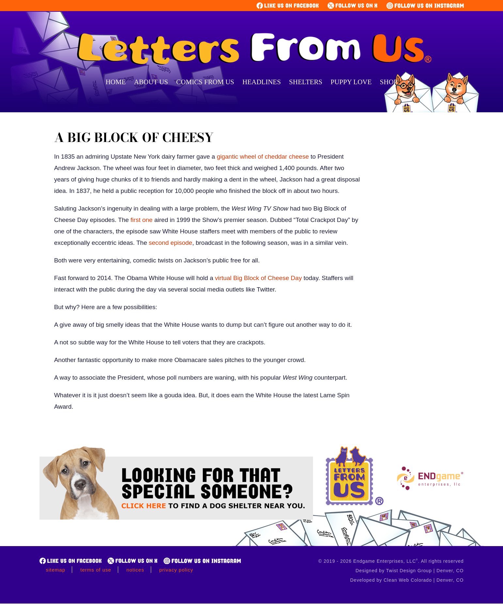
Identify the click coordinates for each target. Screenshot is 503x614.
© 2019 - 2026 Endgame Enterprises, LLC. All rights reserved (391, 561)
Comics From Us (205, 82)
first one (141, 219)
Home (115, 82)
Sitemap (56, 570)
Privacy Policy (176, 570)
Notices (135, 570)
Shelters (305, 82)
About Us (151, 82)
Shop (389, 82)
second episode (169, 242)
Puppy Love (351, 82)
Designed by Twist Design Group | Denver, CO (409, 570)
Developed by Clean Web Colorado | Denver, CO (407, 580)
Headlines (262, 82)
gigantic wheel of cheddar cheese (262, 156)
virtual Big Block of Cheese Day (258, 278)
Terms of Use (95, 570)
